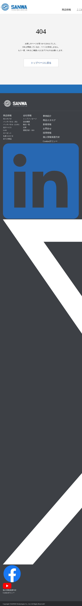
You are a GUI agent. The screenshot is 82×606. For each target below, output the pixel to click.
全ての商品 (7, 139)
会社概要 (26, 122)
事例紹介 (47, 116)
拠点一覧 (26, 125)
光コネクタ (7, 119)
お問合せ (47, 128)
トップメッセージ (30, 119)
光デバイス (7, 127)
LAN (5, 130)
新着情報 (47, 124)
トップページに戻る (41, 63)
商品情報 (66, 9)
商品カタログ (49, 120)
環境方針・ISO (28, 130)
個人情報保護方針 (51, 137)
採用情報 (47, 133)
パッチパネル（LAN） (11, 125)
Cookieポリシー (50, 141)
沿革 (24, 127)
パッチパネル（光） (10, 122)
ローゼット (7, 133)
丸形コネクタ (8, 136)
